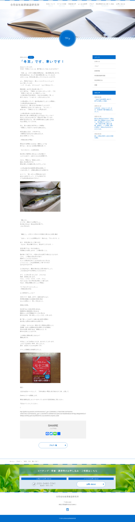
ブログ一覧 (53, 445)
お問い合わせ (91, 484)
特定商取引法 (98, 80)
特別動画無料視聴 (99, 75)
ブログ (31, 57)
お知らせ (97, 61)
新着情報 (97, 71)
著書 (95, 85)
